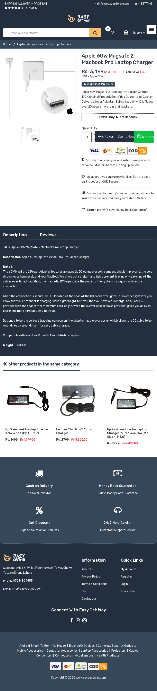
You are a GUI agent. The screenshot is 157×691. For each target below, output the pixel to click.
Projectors (119, 650)
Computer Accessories (62, 650)
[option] (39, 88)
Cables (134, 650)
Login (124, 584)
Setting (143, 4)
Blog (84, 591)
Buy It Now (126, 136)
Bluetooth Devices (82, 646)
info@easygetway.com (112, 4)
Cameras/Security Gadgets (117, 646)
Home (7, 44)
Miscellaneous (84, 655)
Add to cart (107, 136)
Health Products (108, 655)
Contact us (89, 598)
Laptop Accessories (30, 44)
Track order (128, 591)
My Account (129, 569)
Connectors (63, 655)
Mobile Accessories (31, 650)
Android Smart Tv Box (35, 646)
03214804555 (23, 580)
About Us (88, 569)
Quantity (85, 128)
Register (126, 576)
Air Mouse (59, 646)
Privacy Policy (91, 576)
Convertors (44, 655)
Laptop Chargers (60, 44)
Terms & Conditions (94, 584)
